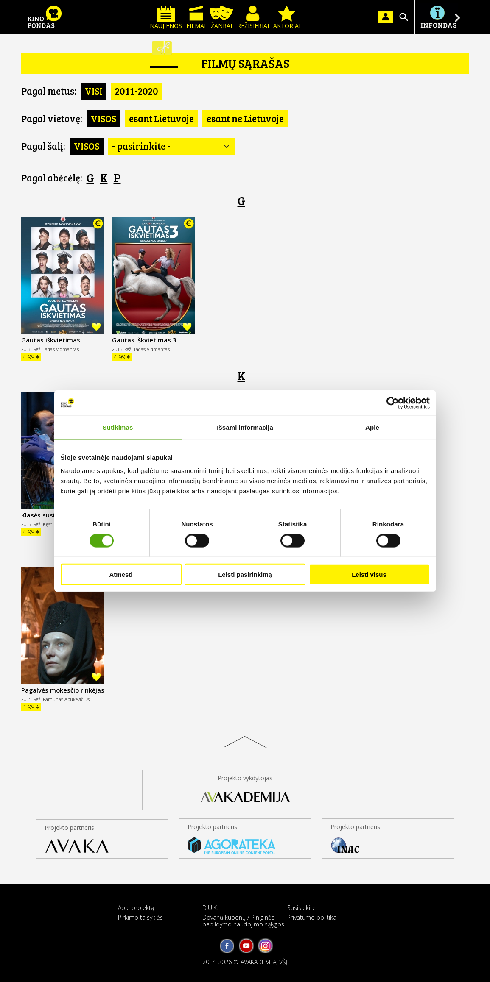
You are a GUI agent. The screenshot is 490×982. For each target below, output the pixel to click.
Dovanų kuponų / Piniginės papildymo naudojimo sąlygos (243, 920)
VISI (93, 90)
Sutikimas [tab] (118, 427)
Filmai (196, 18)
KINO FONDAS (44, 17)
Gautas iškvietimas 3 (144, 340)
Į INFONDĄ (438, 17)
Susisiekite (301, 908)
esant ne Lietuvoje (245, 118)
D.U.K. (210, 908)
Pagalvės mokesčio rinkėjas (62, 690)
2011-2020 (136, 90)
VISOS (103, 118)
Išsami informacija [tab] (245, 427)
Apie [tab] (372, 427)
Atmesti (120, 574)
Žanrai (221, 18)
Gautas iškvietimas (50, 340)
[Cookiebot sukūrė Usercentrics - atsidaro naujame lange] (393, 402)
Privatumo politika (311, 917)
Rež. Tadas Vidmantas (56, 349)
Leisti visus (369, 574)
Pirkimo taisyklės (140, 917)
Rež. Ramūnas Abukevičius (62, 699)
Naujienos (166, 18)
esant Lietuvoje (161, 118)
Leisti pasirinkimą (245, 574)
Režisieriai (253, 18)
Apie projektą (136, 908)
